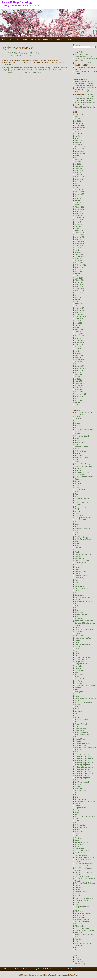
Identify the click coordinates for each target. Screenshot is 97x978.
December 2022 (80, 170)
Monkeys (78, 687)
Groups (77, 599)
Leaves (77, 649)
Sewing (77, 806)
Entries (79, 959)
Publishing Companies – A (84, 756)
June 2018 (78, 271)
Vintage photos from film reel (84, 930)
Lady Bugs (78, 640)
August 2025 (79, 114)
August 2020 (79, 220)
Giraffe (77, 591)
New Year (78, 705)
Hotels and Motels (81, 614)
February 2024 (80, 142)
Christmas (78, 505)
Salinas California (81, 799)
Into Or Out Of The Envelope (84, 629)
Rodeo (77, 795)
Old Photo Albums (81, 709)
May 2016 (78, 325)
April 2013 (78, 405)
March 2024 (79, 140)
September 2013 (80, 394)
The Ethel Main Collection (83, 864)
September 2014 (80, 368)
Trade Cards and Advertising (32, 72)
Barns (77, 432)
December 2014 (80, 362)
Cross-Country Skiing (82, 522)
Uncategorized (79, 915)
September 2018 (80, 265)
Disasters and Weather (82, 528)
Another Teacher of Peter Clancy (86, 71)
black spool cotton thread (29, 68)
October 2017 (79, 289)
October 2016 (79, 314)
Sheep (77, 810)
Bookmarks (78, 453)
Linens (77, 653)
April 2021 (78, 203)
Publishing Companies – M (84, 771)
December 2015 (80, 336)
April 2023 (78, 164)
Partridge (78, 722)
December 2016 (80, 310)
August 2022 (79, 179)
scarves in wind (57, 69)
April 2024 (78, 138)
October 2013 (79, 392)
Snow (76, 818)
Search (70, 39)
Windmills (78, 939)
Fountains (78, 573)
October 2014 (79, 366)
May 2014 (78, 377)
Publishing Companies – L (83, 769)
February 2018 (80, 280)
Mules (77, 696)
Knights (77, 634)
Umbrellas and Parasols (83, 913)
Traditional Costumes (82, 900)
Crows (77, 524)
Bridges (77, 459)
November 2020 (80, 213)
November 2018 (80, 261)
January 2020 (79, 235)
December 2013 (80, 387)
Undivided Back (80, 917)
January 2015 (79, 359)
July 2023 (78, 157)
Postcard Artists (80, 739)
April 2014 (78, 379)
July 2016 (78, 321)
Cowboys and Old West (83, 518)
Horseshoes (79, 612)
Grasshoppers (79, 595)
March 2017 (79, 304)
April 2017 (78, 301)
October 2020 (79, 215)
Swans (77, 840)
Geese (77, 584)
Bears (77, 438)
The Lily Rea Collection (82, 876)
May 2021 (78, 200)
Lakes (77, 642)
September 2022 (80, 177)
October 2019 (79, 241)
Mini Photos (79, 681)
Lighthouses (79, 651)
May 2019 (78, 250)
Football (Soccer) (80, 571)
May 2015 (78, 351)
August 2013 (79, 396)
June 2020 (78, 224)
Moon (76, 689)
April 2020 (78, 228)
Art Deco (78, 425)
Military (77, 677)
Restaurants (79, 788)
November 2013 (80, 390)
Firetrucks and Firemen (82, 560)
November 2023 (80, 149)
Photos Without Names (82, 735)
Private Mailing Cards (82, 754)
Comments (80, 961)
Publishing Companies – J (83, 765)
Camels (77, 481)
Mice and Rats (79, 674)
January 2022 (79, 194)
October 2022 (79, 175)
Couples (77, 513)
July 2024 (78, 132)
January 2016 (79, 334)
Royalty (77, 797)
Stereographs (79, 831)
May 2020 (78, 226)
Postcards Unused (81, 745)
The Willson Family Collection (85, 883)
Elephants (78, 548)
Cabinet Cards (79, 475)
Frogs (77, 580)
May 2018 (78, 273)
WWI (76, 947)
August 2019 (79, 246)
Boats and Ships (80, 451)
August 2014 (79, 370)
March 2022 (79, 190)
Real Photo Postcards (82, 782)
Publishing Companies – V (84, 778)
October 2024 (79, 125)
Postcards (78, 741)
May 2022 (78, 185)
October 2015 (79, 340)
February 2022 (80, 192)
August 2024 (79, 129)
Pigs (76, 737)
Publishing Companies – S (84, 775)
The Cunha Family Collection (84, 857)
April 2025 (78, 121)
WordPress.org (80, 964)
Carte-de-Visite (80, 489)
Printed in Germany (81, 752)
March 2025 (79, 123)
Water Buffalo (79, 932)
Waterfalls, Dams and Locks (84, 934)
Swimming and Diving (82, 842)
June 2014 (78, 374)
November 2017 (80, 286)
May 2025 (78, 119)
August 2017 (79, 293)
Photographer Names (82, 728)
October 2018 (79, 263)
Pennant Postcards (81, 724)
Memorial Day (79, 670)
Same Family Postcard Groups (85, 801)
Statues (77, 829)
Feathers (78, 556)
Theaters (78, 887)
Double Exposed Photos (83, 539)
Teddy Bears (79, 844)
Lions (76, 655)
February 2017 (80, 306)
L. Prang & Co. (80, 636)
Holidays (77, 608)
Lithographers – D (81, 659)
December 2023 (80, 147)
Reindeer (78, 784)
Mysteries (78, 700)
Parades (77, 717)
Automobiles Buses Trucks (84, 429)
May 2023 (78, 162)
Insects (77, 627)
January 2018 (79, 282)
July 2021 (78, 196)
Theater (77, 885)
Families (77, 552)
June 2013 (78, 400)
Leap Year (78, 646)
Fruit (76, 582)
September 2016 (80, 316)
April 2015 (78, 353)
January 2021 (79, 209)
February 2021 (80, 207)
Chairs (77, 496)
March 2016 (79, 329)
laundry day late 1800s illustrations (22, 69)
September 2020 (80, 218)
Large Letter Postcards (82, 644)
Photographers (80, 730)
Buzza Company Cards (82, 472)
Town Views (79, 896)
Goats (77, 593)
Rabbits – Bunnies (81, 780)
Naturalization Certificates (83, 702)
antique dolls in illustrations (14, 68)
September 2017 (80, 291)
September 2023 (80, 153)
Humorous (78, 619)
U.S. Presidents (80, 911)
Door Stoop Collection (82, 537)
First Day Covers (80, 563)
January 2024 (79, 144)
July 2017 (78, 295)
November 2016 (80, 312)
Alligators (78, 419)
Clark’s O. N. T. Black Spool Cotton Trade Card (21, 53)
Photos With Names (81, 732)
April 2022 (78, 187)
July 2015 (78, 347)
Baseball (77, 434)
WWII (76, 950)
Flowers (77, 569)
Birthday (77, 449)
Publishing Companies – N (84, 773)
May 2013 (78, 402)
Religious (78, 786)
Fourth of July (79, 578)
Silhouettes (78, 814)
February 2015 (80, 357)
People (21, 72)
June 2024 (78, 134)
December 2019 (80, 237)
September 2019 (80, 243)
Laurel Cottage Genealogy (33, 975)
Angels (77, 421)
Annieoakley (29, 56)
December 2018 (80, 258)
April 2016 (78, 327)
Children (11, 72)
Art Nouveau (79, 427)
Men (76, 672)
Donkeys (78, 535)
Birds (76, 444)
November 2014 (80, 364)
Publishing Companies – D (84, 758)
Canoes (77, 487)
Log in (77, 957)
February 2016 (80, 331)
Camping (78, 483)
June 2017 (78, 297)
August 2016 (79, 319)
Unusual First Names (82, 922)
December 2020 (80, 211)
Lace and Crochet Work (83, 638)
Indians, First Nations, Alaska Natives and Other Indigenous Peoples (85, 623)
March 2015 (79, 355)
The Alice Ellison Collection (84, 851)
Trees (76, 904)
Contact (17, 39)
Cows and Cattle (80, 520)
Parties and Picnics (81, 720)
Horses (77, 610)
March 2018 (79, 278)
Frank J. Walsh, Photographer (85, 67)
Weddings (78, 937)
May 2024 (78, 136)
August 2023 (79, 155)
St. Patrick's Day (80, 825)
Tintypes (77, 889)
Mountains (78, 694)
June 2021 (78, 198)
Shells (77, 812)
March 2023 (79, 166)
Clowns (77, 511)
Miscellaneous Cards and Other (85, 685)
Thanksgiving (79, 849)
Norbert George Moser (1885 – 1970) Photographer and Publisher (84, 83)
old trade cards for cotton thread (42, 69)
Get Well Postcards (81, 588)
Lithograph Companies (82, 657)
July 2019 (78, 248)
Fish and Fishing (80, 565)
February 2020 (80, 233)
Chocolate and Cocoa (82, 502)
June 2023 (78, 160)
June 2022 (78, 183)
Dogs (76, 530)
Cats (76, 494)
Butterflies (78, 470)
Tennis (77, 846)
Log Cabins (78, 666)
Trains (77, 902)
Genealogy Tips (80, 586)
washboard (5, 71)
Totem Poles (79, 894)
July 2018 (78, 269)
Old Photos (78, 711)
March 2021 (79, 205)
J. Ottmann (78, 631)
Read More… (9, 64)
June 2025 (78, 117)
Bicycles (77, 440)
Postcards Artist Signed (82, 743)
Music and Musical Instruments (85, 698)
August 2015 (79, 344)
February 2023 (80, 168)
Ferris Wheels (79, 558)
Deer (76, 526)
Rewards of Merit (80, 790)
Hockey (77, 606)
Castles (77, 492)
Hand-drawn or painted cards (84, 601)
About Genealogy (6, 39)
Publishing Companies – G (84, 760)
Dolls (16, 72)
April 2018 (78, 276)
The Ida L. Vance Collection (84, 866)
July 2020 (78, 222)
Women (77, 941)
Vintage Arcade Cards (82, 928)
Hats (76, 603)
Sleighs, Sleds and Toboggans (85, 816)
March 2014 (79, 381)
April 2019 (78, 252)
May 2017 (78, 299)
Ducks (77, 543)
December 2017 (80, 284)
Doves (77, 541)
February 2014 (80, 383)
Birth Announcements (82, 447)
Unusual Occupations (82, 924)
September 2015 (80, 342)
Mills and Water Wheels (83, 679)
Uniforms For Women (82, 919)
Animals (77, 423)
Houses (77, 616)
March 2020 (79, 230)
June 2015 (78, 349)
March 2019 (79, 254)
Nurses (77, 707)
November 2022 (80, 172)
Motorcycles (79, 692)
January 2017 (79, 308)
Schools (77, 803)
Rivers (77, 793)
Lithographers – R (81, 664)
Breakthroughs (80, 455)
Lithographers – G (81, 662)
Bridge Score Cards (81, 457)
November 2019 (80, 239)
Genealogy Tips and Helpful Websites (41, 39)
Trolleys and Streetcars (82, 907)
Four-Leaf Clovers (81, 576)
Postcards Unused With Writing (85, 747)
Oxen (76, 715)
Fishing (77, 567)
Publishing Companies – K (84, 767)
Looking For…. (60, 39)
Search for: (76, 45)
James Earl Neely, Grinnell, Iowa (86, 58)
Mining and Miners (81, 683)
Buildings (78, 468)
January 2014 (79, 385)
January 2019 (79, 256)
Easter (77, 545)
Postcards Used (80, 750)
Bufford (77, 462)
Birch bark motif (80, 442)
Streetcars (78, 838)
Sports (77, 821)
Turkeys (77, 909)
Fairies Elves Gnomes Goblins (85, 550)
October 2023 (79, 151)
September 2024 (80, 127)
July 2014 (78, 372)
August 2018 (79, 267)
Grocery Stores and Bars (83, 597)
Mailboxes (78, 668)
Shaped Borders (80, 808)
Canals (77, 485)
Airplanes (78, 416)
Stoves (77, 836)
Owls (76, 713)
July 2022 (78, 181)
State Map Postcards (82, 827)
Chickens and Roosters (82, 498)
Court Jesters (79, 515)
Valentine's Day (80, 926)
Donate (25, 39)
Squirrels (78, 823)
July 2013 (78, 398)
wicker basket (13, 71)
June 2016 (78, 323)
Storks (77, 833)
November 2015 (80, 338)
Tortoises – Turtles (81, 892)
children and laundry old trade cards (48, 68)
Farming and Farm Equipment (85, 554)
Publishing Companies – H (84, 763)
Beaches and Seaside (82, 436)
